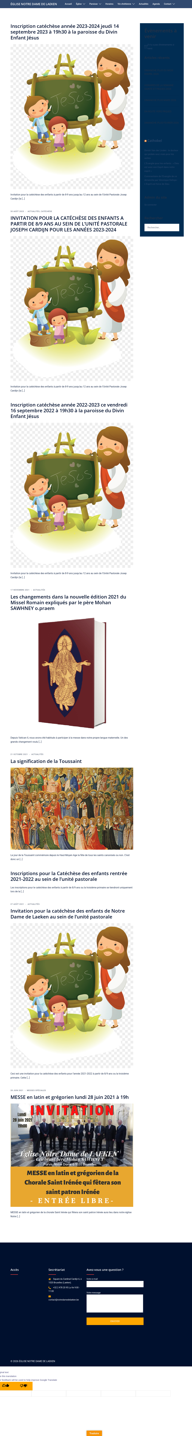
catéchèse (46, 211)
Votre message (115, 1302)
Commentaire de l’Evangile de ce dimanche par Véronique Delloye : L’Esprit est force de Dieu (161, 180)
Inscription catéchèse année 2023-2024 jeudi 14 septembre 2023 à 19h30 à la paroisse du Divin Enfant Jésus (64, 32)
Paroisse (93, 4)
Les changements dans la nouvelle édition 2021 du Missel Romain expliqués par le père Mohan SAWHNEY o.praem (68, 602)
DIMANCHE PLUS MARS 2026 (160, 100)
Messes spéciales (36, 1090)
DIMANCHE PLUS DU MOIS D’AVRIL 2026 (158, 72)
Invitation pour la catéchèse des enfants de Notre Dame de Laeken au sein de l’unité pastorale (67, 913)
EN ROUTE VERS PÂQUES (157, 111)
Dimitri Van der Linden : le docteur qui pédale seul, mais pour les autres (161, 154)
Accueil (68, 4)
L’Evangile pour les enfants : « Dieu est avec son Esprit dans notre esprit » (161, 167)
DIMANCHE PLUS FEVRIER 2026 (161, 122)
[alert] (161, 46)
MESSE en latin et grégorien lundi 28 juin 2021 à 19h (69, 1097)
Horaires (109, 4)
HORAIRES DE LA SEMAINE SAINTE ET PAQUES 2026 (159, 87)
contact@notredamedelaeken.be (63, 1300)
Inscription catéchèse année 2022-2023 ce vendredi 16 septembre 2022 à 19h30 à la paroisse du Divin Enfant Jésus (69, 410)
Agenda (156, 4)
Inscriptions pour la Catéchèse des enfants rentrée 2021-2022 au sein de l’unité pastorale (68, 876)
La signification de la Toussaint (46, 761)
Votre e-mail (115, 1281)
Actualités (143, 4)
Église (79, 4)
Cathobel (154, 140)
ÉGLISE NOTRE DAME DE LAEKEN (33, 4)
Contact (167, 4)
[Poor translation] (24, 1386)
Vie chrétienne (124, 4)
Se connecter (150, 204)
